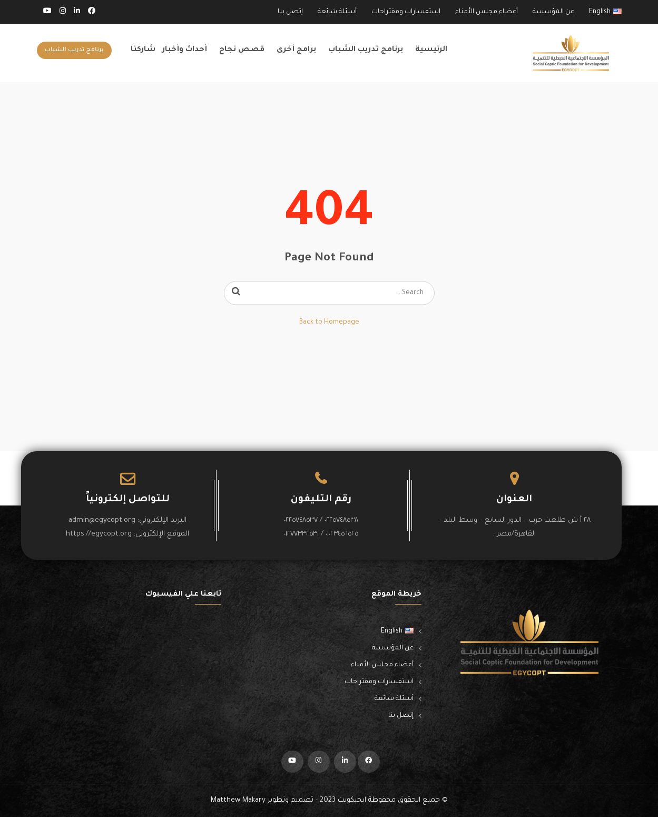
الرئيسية (431, 50)
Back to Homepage (329, 322)
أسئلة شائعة (337, 12)
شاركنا (143, 50)
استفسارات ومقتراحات (405, 12)
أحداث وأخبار (184, 50)
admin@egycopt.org (101, 520)
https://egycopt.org (99, 534)
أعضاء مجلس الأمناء (486, 12)
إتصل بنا (290, 12)
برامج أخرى (296, 50)
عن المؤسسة (553, 12)
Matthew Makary (238, 800)
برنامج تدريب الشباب (365, 50)
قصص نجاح (241, 50)
